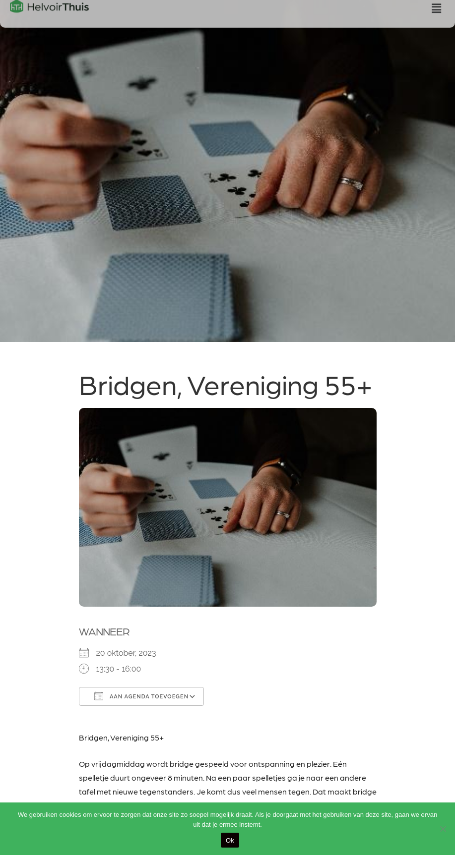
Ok (230, 840)
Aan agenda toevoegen (141, 695)
